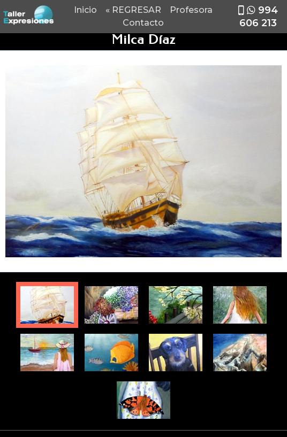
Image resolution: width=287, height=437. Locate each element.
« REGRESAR (133, 10)
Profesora (191, 10)
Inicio (85, 10)
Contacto (143, 23)
